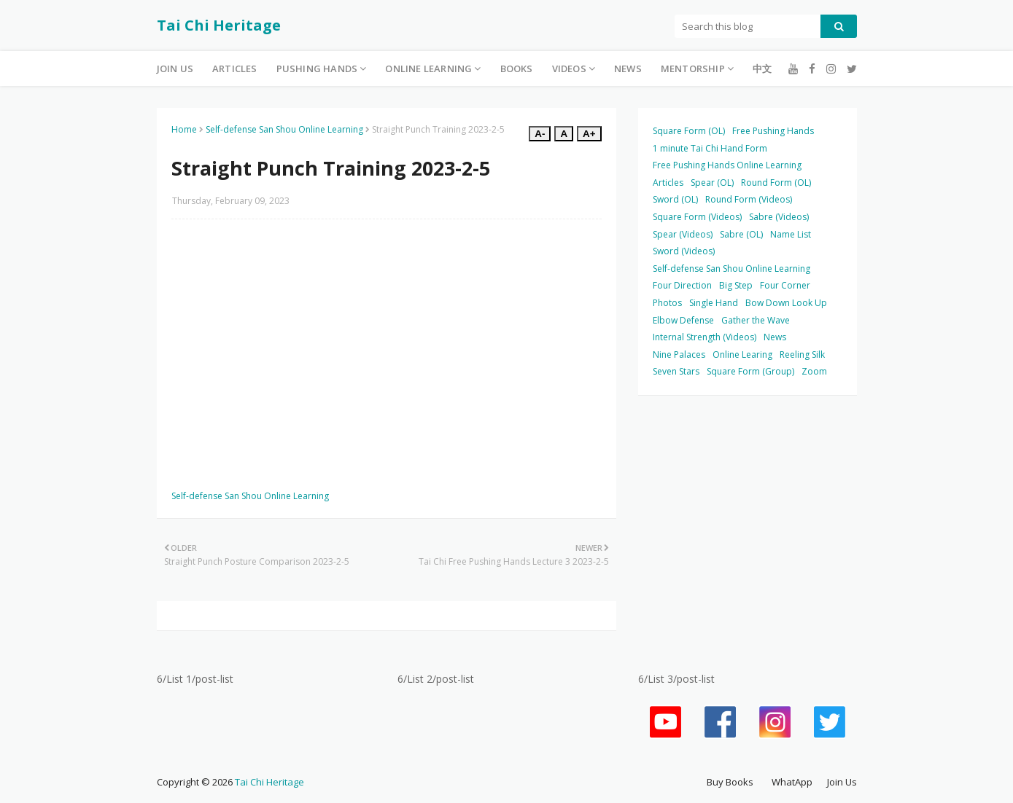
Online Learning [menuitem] (428, 68)
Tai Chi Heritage (219, 25)
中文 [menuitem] (762, 68)
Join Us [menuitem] (175, 68)
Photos (667, 303)
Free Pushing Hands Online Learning (727, 165)
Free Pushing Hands (773, 131)
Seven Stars (676, 371)
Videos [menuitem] (569, 68)
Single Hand (713, 303)
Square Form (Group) (750, 371)
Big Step (736, 285)
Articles (668, 182)
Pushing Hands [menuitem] (317, 68)
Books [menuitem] (516, 68)
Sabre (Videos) (779, 217)
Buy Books (730, 781)
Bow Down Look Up (786, 303)
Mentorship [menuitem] (693, 68)
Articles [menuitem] (234, 68)
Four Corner (785, 285)
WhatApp (792, 781)
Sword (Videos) (684, 251)
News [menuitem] (628, 68)
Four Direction (682, 285)
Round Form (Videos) (748, 199)
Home (184, 129)
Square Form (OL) (689, 131)
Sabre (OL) (741, 234)
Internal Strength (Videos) (704, 337)
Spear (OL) (712, 182)
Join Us (842, 781)
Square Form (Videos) (697, 217)
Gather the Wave (755, 320)
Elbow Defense (683, 320)
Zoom (814, 371)
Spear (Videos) (683, 234)
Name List (790, 234)
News (775, 337)
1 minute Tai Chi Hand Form (710, 148)
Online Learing (742, 354)
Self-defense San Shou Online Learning (284, 129)
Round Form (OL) (776, 182)
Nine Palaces (679, 354)
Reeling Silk (802, 354)
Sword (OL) (675, 199)
